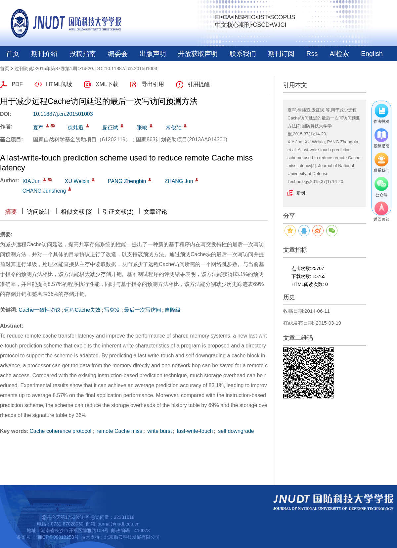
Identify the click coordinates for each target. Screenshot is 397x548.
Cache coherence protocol (60, 431)
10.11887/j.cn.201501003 (63, 114)
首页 (12, 53)
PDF (17, 84)
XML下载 (107, 84)
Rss (312, 53)
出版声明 (153, 53)
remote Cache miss (118, 431)
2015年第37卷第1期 (56, 68)
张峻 (142, 127)
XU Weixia (77, 181)
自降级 (173, 310)
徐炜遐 (76, 127)
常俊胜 (174, 127)
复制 (300, 193)
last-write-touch (194, 431)
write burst (159, 431)
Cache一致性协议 (39, 310)
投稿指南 (82, 53)
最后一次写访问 (142, 310)
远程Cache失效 (82, 310)
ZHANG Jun (178, 181)
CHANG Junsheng (44, 191)
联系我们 (243, 53)
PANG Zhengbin (127, 181)
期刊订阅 (281, 53)
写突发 (112, 310)
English (372, 53)
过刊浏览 (24, 68)
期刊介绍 (44, 53)
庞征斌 (110, 127)
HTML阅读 (59, 84)
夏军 (38, 127)
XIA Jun (31, 181)
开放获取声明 (198, 53)
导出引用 (153, 84)
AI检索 (339, 53)
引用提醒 (198, 84)
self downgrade (235, 431)
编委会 (118, 53)
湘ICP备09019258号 (57, 537)
